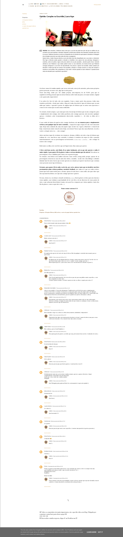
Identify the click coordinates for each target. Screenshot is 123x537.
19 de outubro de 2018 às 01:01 (59, 225)
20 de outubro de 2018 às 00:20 (60, 396)
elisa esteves (47, 391)
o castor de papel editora (29, 26)
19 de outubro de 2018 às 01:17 (59, 297)
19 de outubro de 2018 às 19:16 (59, 380)
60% (23, 22)
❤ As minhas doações (66, 6)
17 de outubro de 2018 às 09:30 (60, 251)
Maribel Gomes (48, 251)
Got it (100, 532)
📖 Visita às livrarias (53, 6)
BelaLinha (47, 270)
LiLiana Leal (47, 236)
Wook (67, 204)
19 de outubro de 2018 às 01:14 (59, 275)
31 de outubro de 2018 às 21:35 (59, 441)
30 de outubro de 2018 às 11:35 (59, 426)
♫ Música (60, 4)
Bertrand (70, 204)
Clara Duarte (47, 356)
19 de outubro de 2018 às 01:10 (59, 257)
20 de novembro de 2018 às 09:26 (60, 451)
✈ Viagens (30, 6)
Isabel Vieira (47, 326)
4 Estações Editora (27, 20)
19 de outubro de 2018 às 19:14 (59, 331)
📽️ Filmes (36, 4)
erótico (24, 24)
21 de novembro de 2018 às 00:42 (60, 456)
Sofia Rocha (47, 221)
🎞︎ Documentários (52, 4)
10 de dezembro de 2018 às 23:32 (60, 478)
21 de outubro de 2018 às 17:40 (59, 406)
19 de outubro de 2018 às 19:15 (59, 361)
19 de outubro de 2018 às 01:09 (57, 371)
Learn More (91, 532)
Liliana (50, 225)
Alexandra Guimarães (50, 288)
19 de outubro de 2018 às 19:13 (59, 315)
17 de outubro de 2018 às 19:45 (57, 310)
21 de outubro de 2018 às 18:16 (59, 411)
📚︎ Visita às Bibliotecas (40, 6)
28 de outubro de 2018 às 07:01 (58, 421)
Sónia (45, 466)
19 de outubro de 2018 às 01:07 (60, 240)
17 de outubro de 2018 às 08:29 (58, 220)
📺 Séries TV (42, 4)
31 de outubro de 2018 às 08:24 (58, 436)
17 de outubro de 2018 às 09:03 (58, 235)
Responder (47, 232)
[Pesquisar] (97, 5)
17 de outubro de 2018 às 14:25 (63, 288)
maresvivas (47, 421)
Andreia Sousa (48, 451)
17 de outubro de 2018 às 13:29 (57, 270)
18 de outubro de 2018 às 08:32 (58, 341)
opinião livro (25, 28)
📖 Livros (30, 4)
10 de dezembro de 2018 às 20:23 (55, 466)
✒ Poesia (66, 4)
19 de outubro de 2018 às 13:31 (58, 391)
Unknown (46, 310)
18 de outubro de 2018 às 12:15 (58, 356)
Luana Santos (48, 406)
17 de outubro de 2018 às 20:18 (58, 326)
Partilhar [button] (24, 13)
